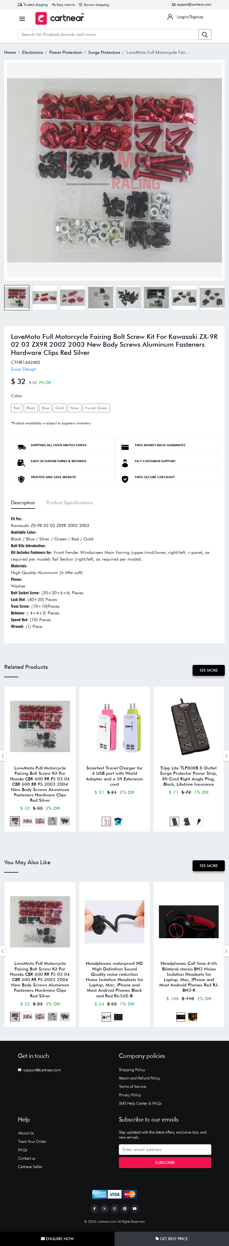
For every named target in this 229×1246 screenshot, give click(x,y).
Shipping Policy (132, 1072)
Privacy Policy (130, 1097)
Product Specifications (69, 502)
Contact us (26, 1160)
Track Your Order (32, 1143)
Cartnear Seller (30, 1169)
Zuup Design (23, 369)
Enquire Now (57, 1238)
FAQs (22, 1152)
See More (208, 670)
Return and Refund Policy (139, 1080)
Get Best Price (172, 1238)
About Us (26, 1135)
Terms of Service (132, 1089)
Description (23, 502)
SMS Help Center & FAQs (140, 1105)
